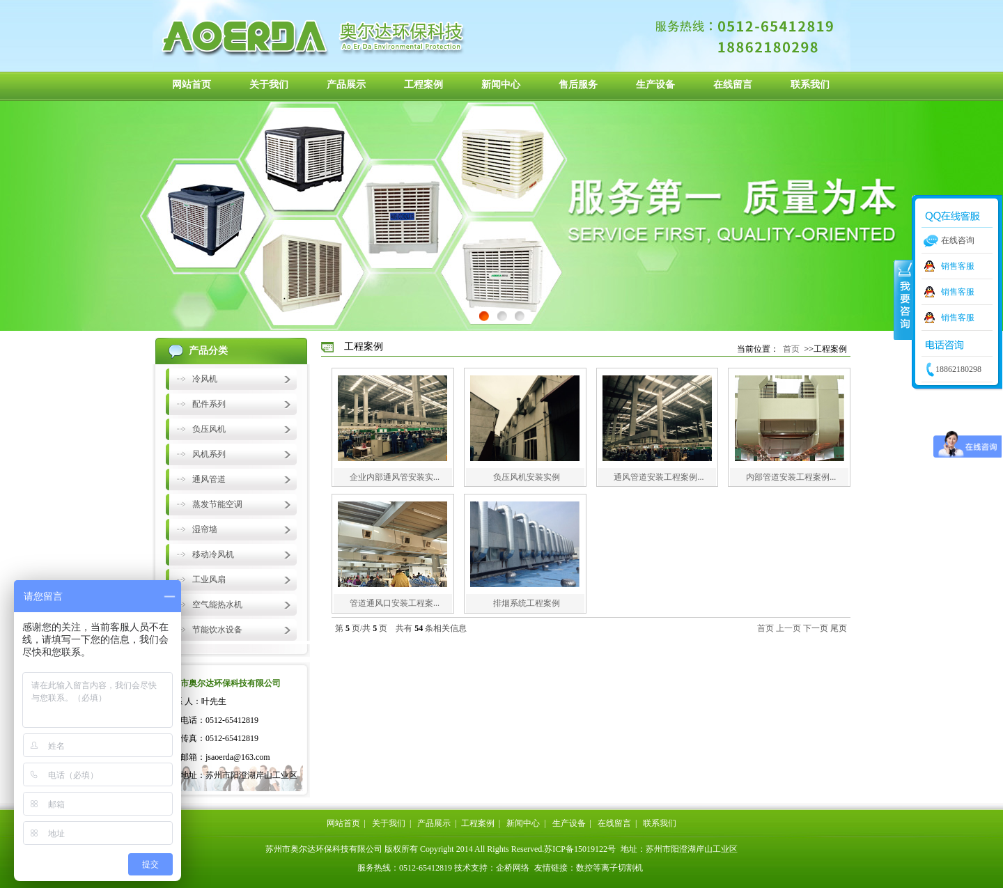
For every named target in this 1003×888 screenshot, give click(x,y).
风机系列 (209, 454)
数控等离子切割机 (609, 868)
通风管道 (209, 479)
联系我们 (810, 84)
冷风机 (204, 379)
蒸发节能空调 (217, 504)
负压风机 (209, 429)
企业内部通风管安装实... (395, 477)
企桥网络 (512, 868)
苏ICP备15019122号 (580, 849)
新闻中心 (500, 84)
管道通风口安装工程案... (395, 603)
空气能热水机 (217, 604)
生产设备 (655, 84)
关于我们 (268, 84)
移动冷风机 (213, 554)
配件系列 (209, 404)
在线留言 (732, 84)
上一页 (788, 628)
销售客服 (957, 266)
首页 (791, 349)
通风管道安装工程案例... (658, 477)
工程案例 (423, 84)
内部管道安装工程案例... (791, 477)
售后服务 (578, 84)
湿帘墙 (204, 529)
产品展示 (346, 84)
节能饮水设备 (217, 629)
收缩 (903, 299)
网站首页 (191, 84)
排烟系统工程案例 (526, 603)
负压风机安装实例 (526, 477)
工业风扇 (209, 579)
